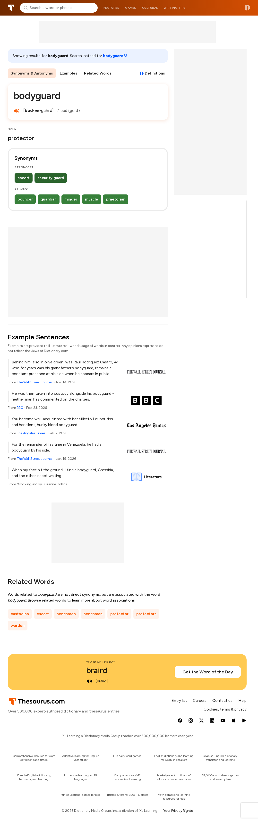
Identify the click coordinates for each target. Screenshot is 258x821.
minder (70, 199)
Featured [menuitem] (111, 7)
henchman (93, 614)
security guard (50, 178)
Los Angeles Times (31, 433)
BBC (20, 408)
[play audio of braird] (89, 681)
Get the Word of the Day (207, 672)
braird (96, 670)
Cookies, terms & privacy (225, 709)
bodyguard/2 (115, 55)
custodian (20, 614)
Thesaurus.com (11, 7)
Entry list (179, 700)
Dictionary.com (247, 8)
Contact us (222, 700)
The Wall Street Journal (34, 382)
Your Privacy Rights (178, 811)
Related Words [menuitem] (98, 73)
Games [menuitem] (130, 7)
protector (119, 614)
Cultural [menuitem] (150, 7)
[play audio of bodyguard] (16, 111)
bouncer (25, 199)
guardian (49, 199)
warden (18, 625)
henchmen (66, 614)
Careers (199, 700)
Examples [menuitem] (68, 73)
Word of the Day (100, 661)
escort (23, 178)
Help (242, 700)
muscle (91, 199)
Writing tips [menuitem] (175, 7)
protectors (146, 614)
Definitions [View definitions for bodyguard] (155, 73)
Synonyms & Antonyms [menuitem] (32, 73)
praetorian (115, 199)
